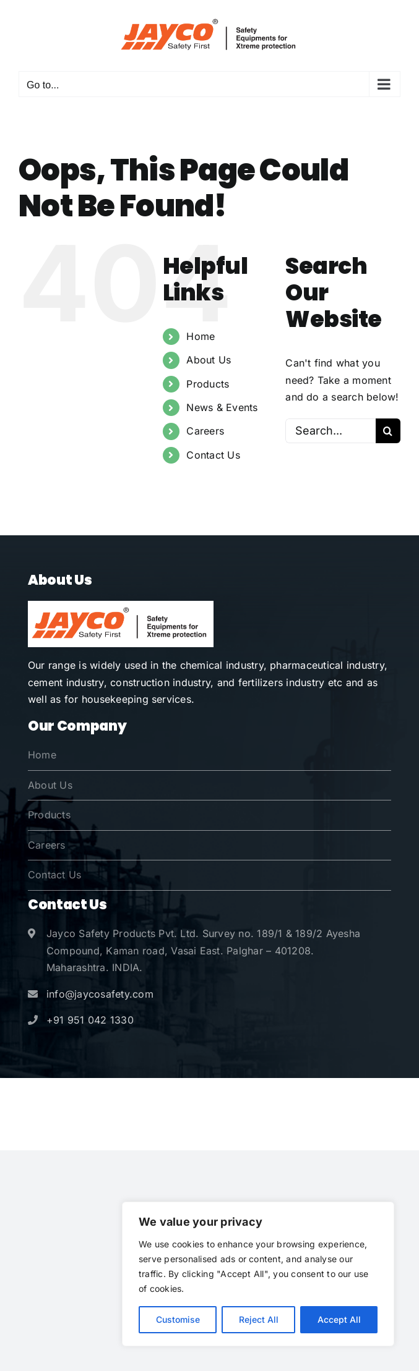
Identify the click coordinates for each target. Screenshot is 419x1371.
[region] (258, 1274)
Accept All (339, 1319)
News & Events (221, 407)
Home (200, 336)
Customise (178, 1319)
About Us (208, 360)
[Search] (388, 430)
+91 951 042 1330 (90, 1020)
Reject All (259, 1319)
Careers (205, 431)
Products (207, 384)
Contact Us (213, 455)
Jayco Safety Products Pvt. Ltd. (202, 1097)
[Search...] (330, 430)
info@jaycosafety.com (99, 994)
